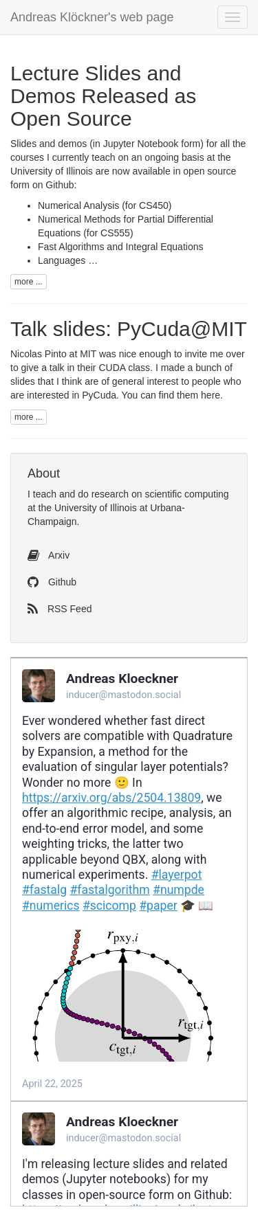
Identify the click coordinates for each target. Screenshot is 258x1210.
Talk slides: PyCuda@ (128, 328)
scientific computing (186, 494)
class (124, 367)
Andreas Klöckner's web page (92, 17)
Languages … (68, 260)
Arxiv (48, 555)
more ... (28, 282)
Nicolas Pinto (38, 353)
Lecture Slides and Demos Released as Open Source (103, 96)
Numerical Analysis (78, 205)
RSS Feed (60, 608)
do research (103, 494)
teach (44, 494)
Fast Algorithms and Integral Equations (120, 246)
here (210, 395)
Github (52, 581)
